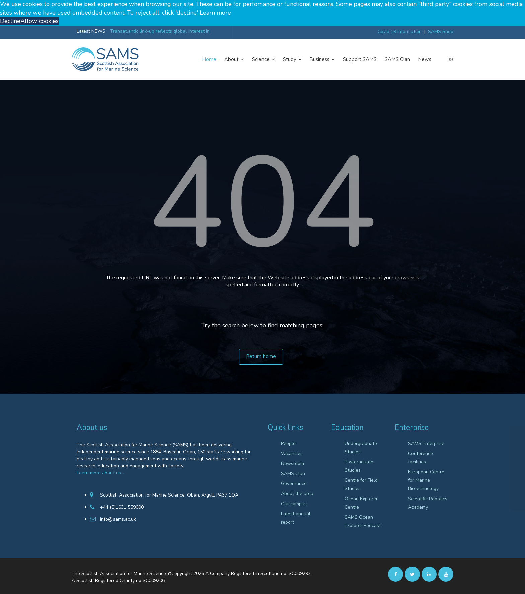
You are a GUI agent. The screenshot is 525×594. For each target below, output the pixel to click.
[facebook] (395, 574)
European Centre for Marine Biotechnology (426, 480)
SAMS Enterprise (426, 443)
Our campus (294, 504)
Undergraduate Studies (361, 447)
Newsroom (292, 463)
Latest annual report (295, 518)
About (234, 59)
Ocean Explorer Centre (361, 503)
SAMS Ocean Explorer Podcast (363, 521)
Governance (294, 483)
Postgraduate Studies (359, 466)
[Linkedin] (429, 574)
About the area (297, 493)
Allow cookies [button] (39, 21)
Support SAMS (360, 59)
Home (209, 59)
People (288, 443)
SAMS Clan (397, 59)
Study (292, 59)
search (451, 59)
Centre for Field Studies (361, 484)
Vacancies (292, 453)
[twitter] (412, 574)
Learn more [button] (215, 13)
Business (322, 59)
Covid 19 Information (400, 31)
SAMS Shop (440, 31)
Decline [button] (10, 21)
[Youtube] (445, 574)
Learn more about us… (100, 473)
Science (263, 59)
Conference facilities (420, 457)
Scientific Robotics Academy (427, 503)
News (424, 59)
